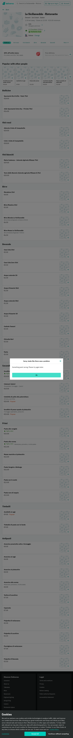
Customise (5, 734)
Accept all (35, 734)
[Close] (60, 361)
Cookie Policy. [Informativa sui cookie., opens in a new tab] (54, 730)
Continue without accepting (58, 734)
